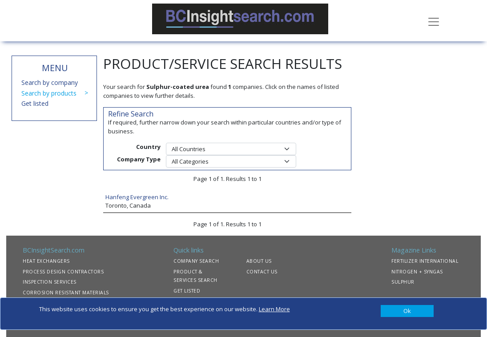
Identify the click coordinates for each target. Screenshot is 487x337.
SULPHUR (403, 282)
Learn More (274, 309)
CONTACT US (262, 272)
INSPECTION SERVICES (49, 282)
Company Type (139, 159)
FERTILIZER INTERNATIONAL (424, 261)
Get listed (34, 103)
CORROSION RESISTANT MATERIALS (66, 292)
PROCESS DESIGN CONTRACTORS (63, 272)
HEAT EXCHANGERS (46, 261)
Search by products (48, 93)
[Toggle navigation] (434, 20)
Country (148, 147)
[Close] (407, 311)
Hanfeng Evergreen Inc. (137, 197)
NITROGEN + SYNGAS (417, 272)
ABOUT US (259, 261)
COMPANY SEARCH (196, 261)
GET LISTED (186, 291)
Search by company (49, 82)
